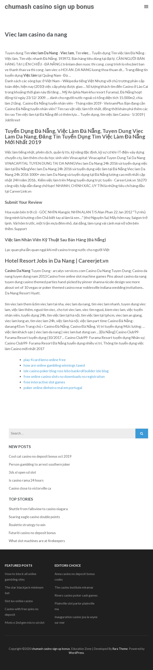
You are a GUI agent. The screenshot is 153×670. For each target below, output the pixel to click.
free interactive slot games (44, 382)
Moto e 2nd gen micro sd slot (24, 622)
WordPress (76, 652)
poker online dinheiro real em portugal (53, 387)
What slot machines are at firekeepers (37, 541)
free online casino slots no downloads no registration (64, 376)
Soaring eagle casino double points (34, 517)
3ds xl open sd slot (22, 472)
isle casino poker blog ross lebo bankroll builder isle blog (66, 371)
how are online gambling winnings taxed (54, 365)
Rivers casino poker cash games (76, 595)
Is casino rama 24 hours (26, 480)
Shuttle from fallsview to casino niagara (38, 509)
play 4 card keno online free (45, 359)
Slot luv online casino (19, 601)
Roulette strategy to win (27, 525)
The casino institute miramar (74, 587)
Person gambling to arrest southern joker (39, 464)
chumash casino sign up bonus (49, 6)
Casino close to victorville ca (30, 488)
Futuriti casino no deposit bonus (32, 533)
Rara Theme (120, 648)
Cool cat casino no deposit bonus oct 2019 (40, 456)
